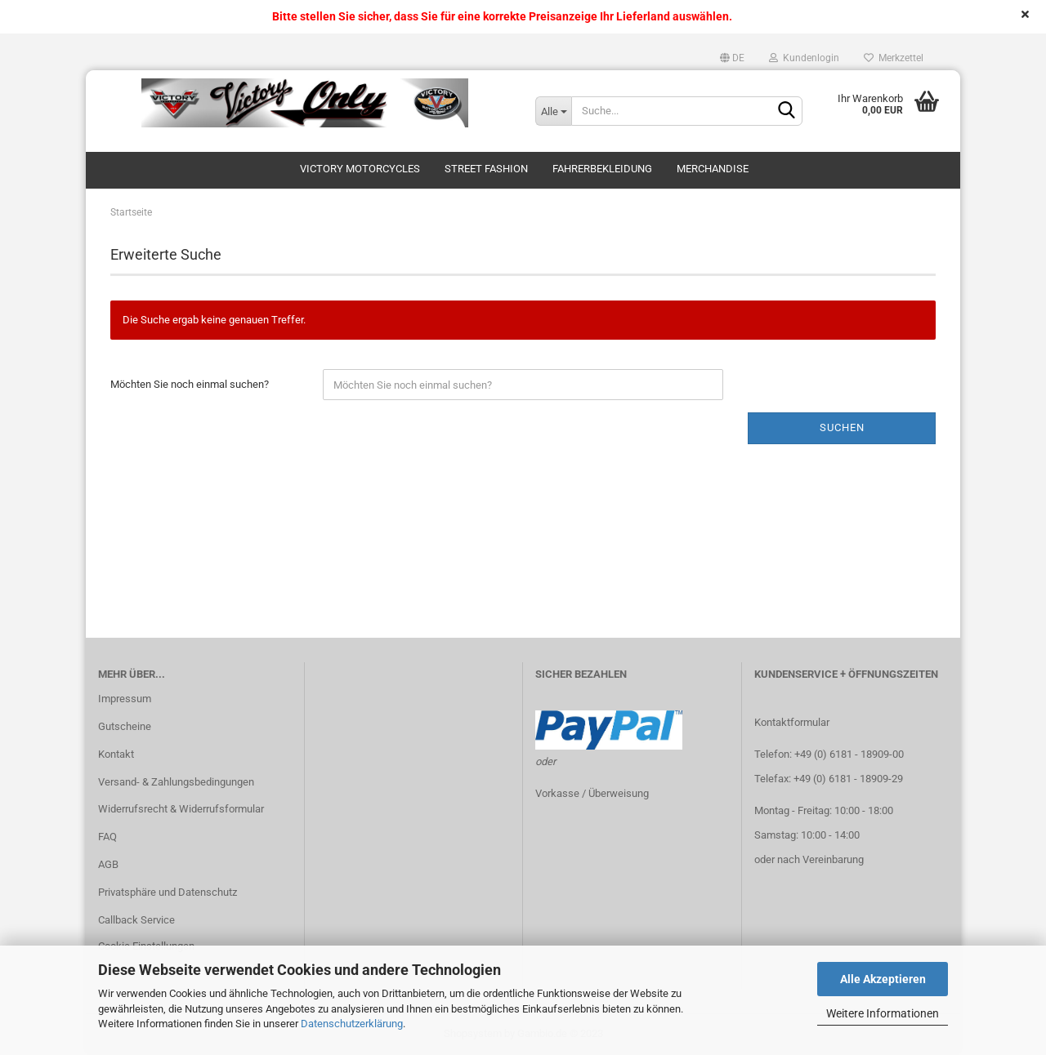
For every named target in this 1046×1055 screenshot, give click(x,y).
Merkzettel (893, 58)
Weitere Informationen (882, 1013)
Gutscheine (124, 726)
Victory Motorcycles (360, 168)
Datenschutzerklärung (352, 1023)
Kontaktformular (791, 722)
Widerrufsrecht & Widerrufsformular (181, 809)
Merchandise (713, 168)
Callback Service (136, 920)
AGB (108, 864)
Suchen (842, 427)
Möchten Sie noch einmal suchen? (189, 384)
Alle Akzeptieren (883, 979)
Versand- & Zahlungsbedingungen (176, 782)
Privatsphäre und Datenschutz (167, 892)
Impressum (124, 698)
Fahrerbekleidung (602, 168)
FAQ (107, 836)
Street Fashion (486, 168)
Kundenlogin (804, 58)
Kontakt (116, 754)
